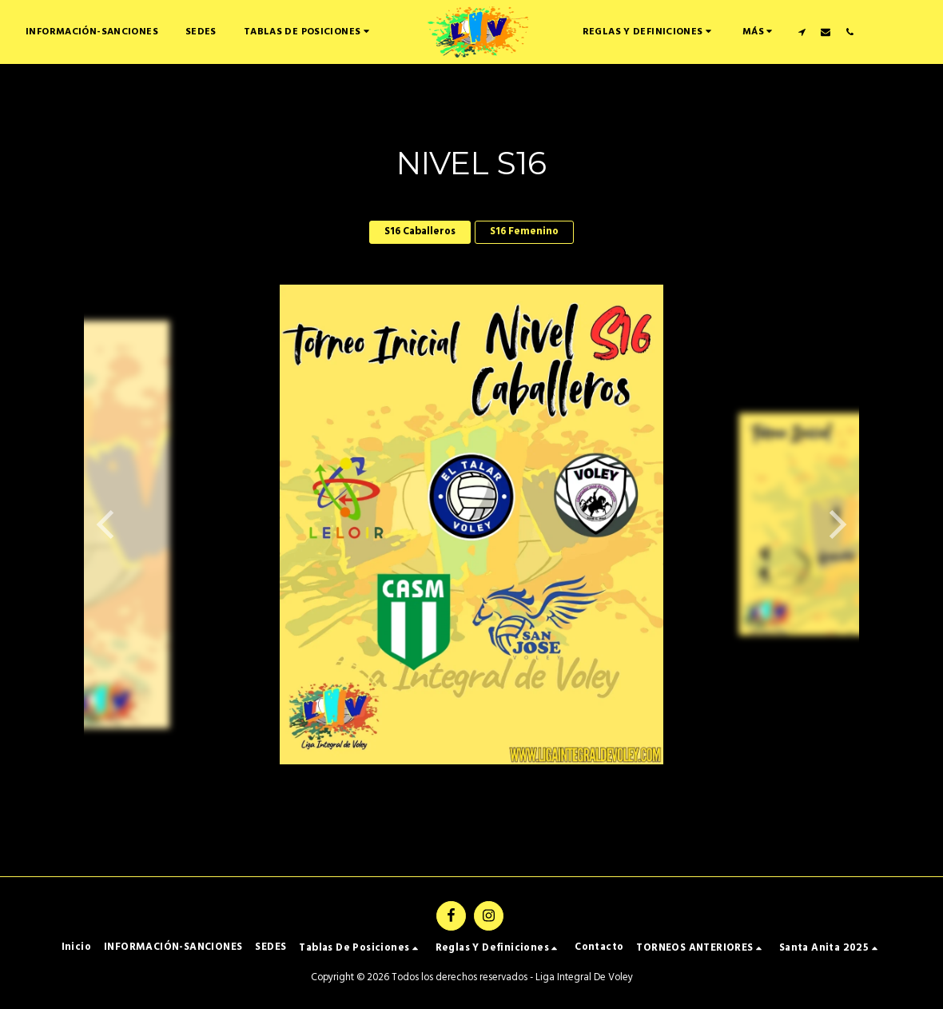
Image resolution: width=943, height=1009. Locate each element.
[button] (636, 31)
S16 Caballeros (420, 231)
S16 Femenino (524, 231)
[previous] (108, 524)
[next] (835, 524)
